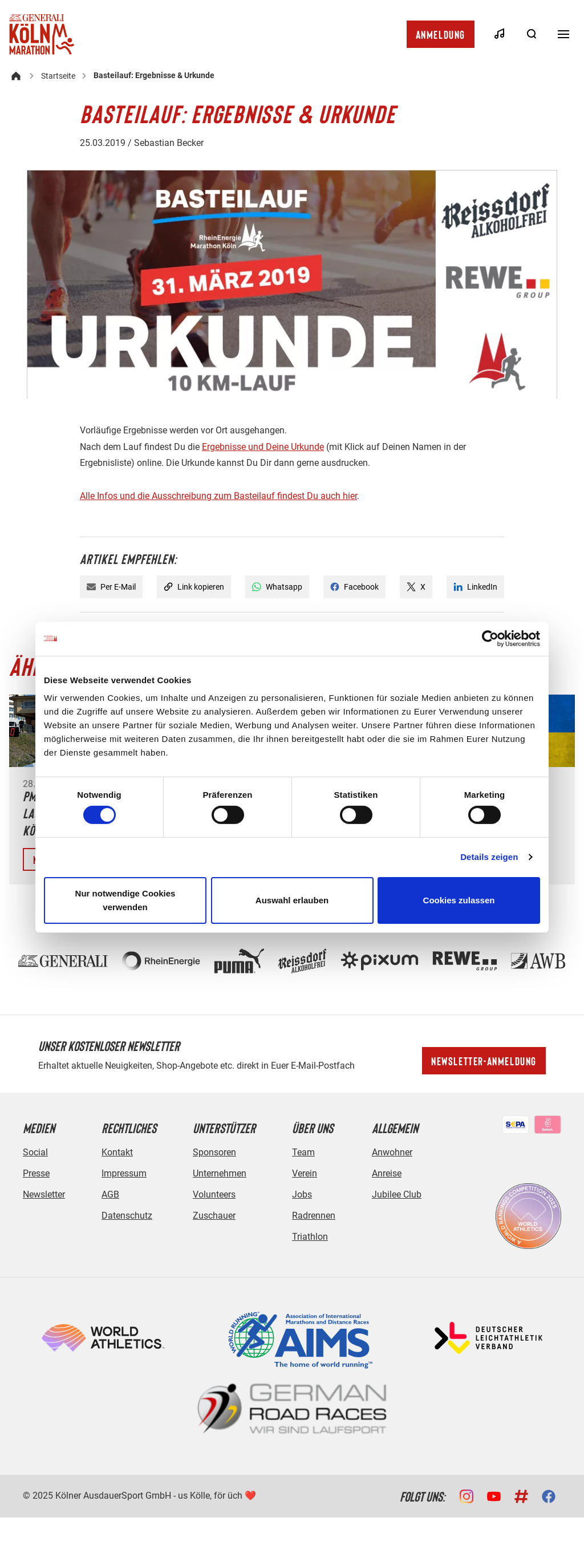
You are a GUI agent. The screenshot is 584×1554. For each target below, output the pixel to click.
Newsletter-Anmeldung (484, 1061)
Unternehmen (219, 1173)
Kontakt (117, 1152)
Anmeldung (440, 34)
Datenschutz (127, 1215)
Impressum (124, 1173)
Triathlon (310, 1236)
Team (303, 1152)
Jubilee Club (396, 1194)
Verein (304, 1173)
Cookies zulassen (459, 900)
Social (35, 1152)
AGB (110, 1194)
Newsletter (44, 1194)
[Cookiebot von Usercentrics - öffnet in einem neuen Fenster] (490, 638)
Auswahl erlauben (292, 900)
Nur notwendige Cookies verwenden (125, 900)
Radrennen (313, 1215)
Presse (36, 1173)
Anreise (387, 1173)
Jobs (302, 1194)
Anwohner (392, 1152)
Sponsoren (214, 1152)
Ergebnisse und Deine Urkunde (263, 446)
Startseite (58, 75)
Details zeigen (489, 857)
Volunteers (214, 1194)
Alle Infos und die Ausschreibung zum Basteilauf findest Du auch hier (218, 495)
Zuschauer (214, 1215)
